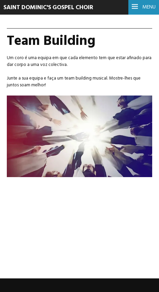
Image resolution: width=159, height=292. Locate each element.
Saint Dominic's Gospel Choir (48, 8)
